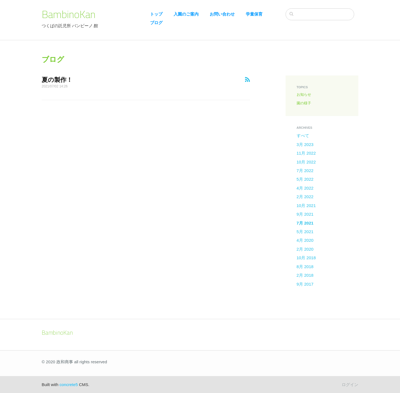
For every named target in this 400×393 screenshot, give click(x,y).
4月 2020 (305, 240)
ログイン (350, 384)
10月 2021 (306, 205)
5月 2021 (305, 231)
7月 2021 (305, 223)
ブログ (156, 22)
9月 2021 (305, 214)
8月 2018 (305, 266)
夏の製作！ (57, 79)
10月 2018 (306, 257)
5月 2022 (305, 179)
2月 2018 (305, 275)
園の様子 (304, 103)
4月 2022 (305, 188)
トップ (156, 14)
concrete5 (68, 384)
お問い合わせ (222, 14)
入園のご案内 (186, 14)
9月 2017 (305, 284)
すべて (303, 135)
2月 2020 (305, 249)
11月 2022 (306, 153)
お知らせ (304, 94)
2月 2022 (305, 196)
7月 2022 (305, 170)
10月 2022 (306, 162)
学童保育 (254, 14)
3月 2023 (305, 144)
